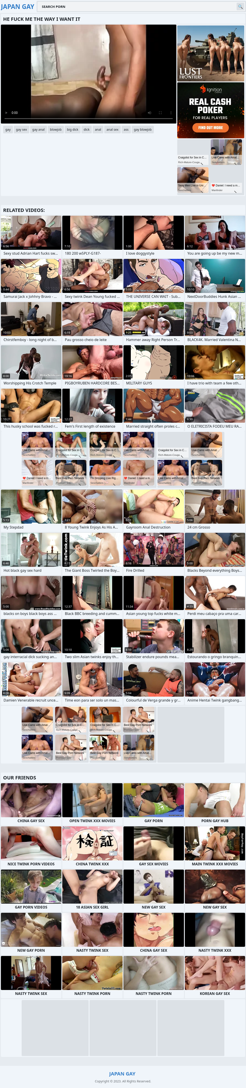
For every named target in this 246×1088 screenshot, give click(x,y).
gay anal (38, 129)
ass (126, 129)
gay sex (21, 129)
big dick (72, 129)
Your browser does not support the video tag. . (88, 74)
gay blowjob (143, 129)
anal (98, 129)
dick (87, 129)
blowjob (56, 129)
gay (8, 129)
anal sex (112, 129)
